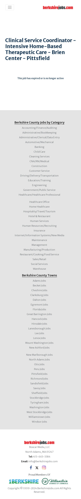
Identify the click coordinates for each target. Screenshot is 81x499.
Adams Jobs (39, 280)
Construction (39, 166)
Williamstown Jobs (39, 416)
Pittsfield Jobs (39, 373)
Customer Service (39, 170)
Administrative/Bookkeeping (39, 132)
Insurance (39, 230)
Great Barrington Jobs (39, 314)
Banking (39, 146)
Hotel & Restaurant (39, 216)
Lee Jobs (39, 333)
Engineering (39, 185)
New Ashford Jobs (39, 347)
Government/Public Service (39, 189)
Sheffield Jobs (39, 392)
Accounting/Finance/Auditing (39, 127)
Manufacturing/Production (39, 249)
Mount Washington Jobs (39, 342)
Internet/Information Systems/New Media (39, 235)
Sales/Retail (39, 259)
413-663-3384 (41, 456)
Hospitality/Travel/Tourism (39, 211)
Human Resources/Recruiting (39, 225)
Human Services (39, 220)
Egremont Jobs (39, 304)
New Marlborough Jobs (39, 354)
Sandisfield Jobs (39, 383)
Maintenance (39, 240)
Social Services (39, 263)
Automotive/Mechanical (39, 142)
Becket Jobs (39, 285)
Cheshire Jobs (39, 290)
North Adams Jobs (39, 359)
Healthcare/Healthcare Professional (39, 194)
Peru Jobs (39, 369)
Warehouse (39, 268)
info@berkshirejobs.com (43, 461)
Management (39, 244)
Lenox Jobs (39, 338)
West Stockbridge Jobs (39, 412)
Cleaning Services (39, 156)
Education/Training (39, 180)
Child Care (39, 151)
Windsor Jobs (39, 421)
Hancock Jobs (39, 318)
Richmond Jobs (39, 378)
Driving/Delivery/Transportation (39, 175)
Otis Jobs (39, 364)
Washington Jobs (39, 407)
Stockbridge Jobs (39, 397)
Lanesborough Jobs (39, 328)
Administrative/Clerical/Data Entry (39, 137)
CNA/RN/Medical (39, 161)
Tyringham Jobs (39, 402)
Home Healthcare (39, 206)
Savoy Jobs (39, 388)
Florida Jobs (39, 309)
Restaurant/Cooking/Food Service (39, 254)
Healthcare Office (39, 201)
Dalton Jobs (39, 299)
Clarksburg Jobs (39, 295)
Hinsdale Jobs (39, 323)
